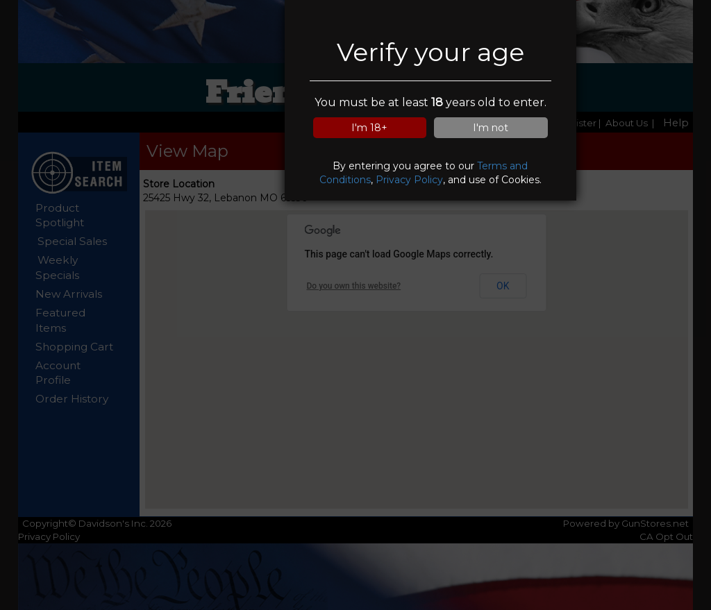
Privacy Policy (409, 179)
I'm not (490, 127)
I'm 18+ (369, 127)
